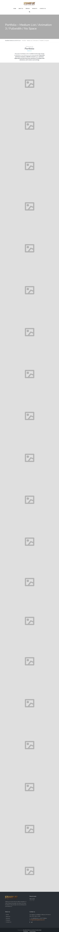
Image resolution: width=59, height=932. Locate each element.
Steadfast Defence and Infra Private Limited (32, 930)
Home (7, 914)
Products (8, 920)
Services (8, 918)
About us (8, 916)
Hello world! (32, 899)
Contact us (8, 922)
